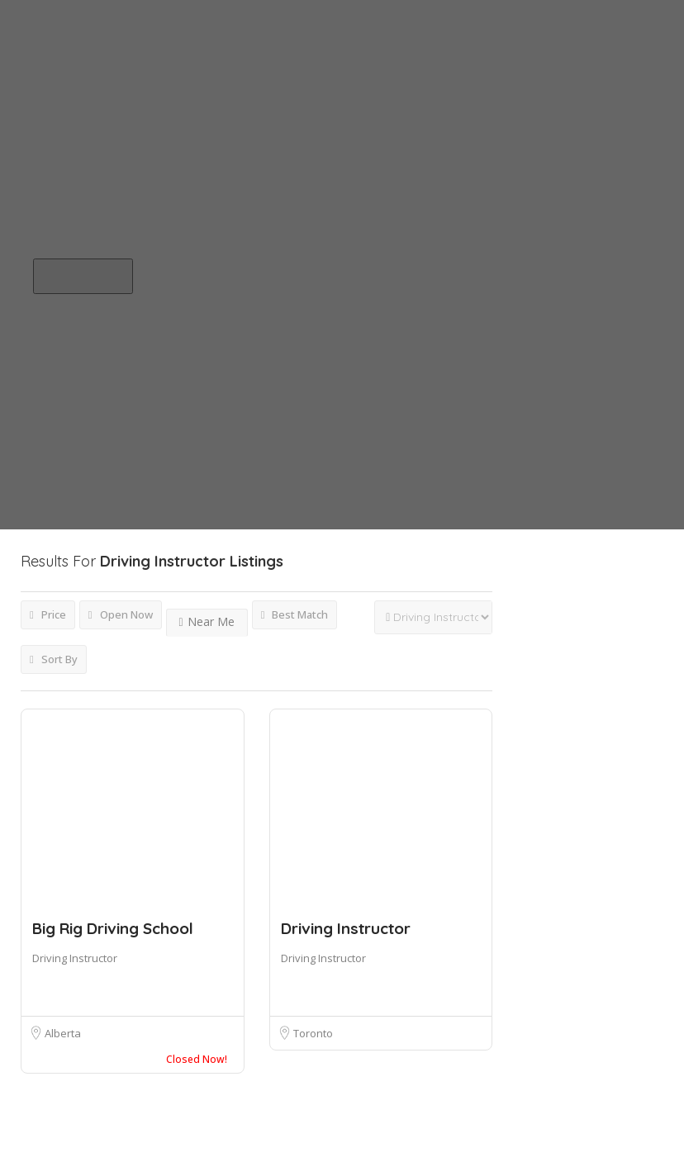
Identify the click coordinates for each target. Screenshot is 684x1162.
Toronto (313, 1033)
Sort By (54, 659)
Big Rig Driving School (112, 928)
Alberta (63, 1033)
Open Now (120, 614)
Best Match (295, 614)
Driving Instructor (74, 958)
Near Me (207, 621)
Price (48, 614)
